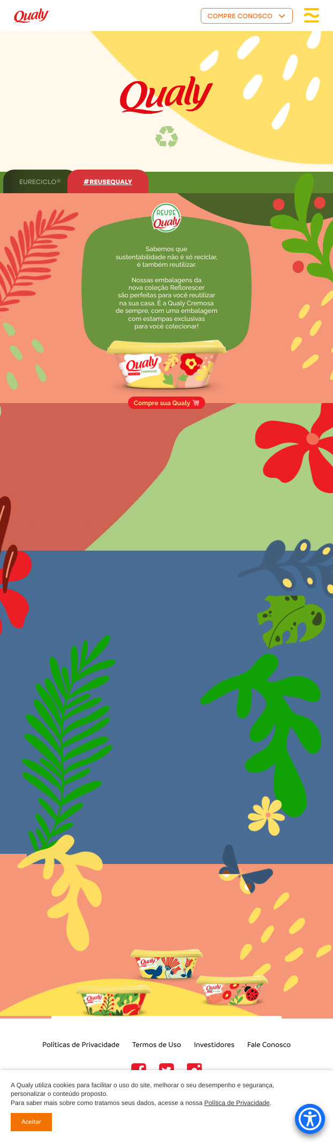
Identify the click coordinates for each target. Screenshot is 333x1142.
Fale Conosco (269, 1045)
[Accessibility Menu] (310, 1119)
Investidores (214, 1045)
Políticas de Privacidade (80, 1045)
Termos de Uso (156, 1045)
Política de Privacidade (237, 1103)
